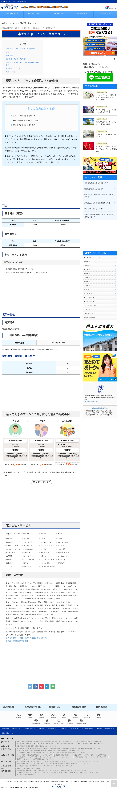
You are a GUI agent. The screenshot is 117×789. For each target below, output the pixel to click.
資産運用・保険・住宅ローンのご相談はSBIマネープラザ (71, 755)
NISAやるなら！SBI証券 (24, 741)
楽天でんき (27, 566)
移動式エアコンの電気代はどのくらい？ (106, 135)
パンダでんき (27, 545)
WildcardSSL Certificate (100, 408)
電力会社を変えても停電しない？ (96, 183)
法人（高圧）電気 (58, 721)
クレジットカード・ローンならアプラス (88, 761)
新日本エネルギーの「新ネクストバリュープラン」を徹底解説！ (106, 149)
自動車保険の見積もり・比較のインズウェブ (61, 761)
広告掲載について (7, 733)
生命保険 (30, 716)
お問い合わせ (74, 729)
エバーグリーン (28, 556)
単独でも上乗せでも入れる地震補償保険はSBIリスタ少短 (67, 752)
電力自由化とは (58, 13)
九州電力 (61, 538)
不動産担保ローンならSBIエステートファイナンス (32, 757)
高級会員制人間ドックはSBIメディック (29, 766)
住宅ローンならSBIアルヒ (98, 755)
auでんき (61, 545)
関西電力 (26, 533)
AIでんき (9, 542)
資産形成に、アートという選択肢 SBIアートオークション (86, 743)
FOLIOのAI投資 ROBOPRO (42, 741)
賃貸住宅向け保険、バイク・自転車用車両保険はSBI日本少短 (36, 750)
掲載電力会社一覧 (90, 317)
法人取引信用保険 (81, 721)
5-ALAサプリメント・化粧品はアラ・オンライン (58, 766)
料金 (7, 52)
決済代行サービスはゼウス (59, 773)
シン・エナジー (28, 559)
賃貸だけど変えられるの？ (94, 189)
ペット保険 (75, 716)
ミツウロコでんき (46, 545)
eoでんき (44, 549)
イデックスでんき (64, 552)
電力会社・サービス (13, 68)
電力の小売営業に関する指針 (17, 641)
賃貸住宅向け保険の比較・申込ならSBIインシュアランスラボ (69, 763)
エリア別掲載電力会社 (48, 566)
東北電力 (61, 533)
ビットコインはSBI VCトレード (27, 743)
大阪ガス (44, 556)
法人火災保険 (47, 721)
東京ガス (9, 563)
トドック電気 (45, 563)
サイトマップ (52, 729)
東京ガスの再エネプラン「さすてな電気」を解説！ (106, 123)
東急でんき (61, 559)
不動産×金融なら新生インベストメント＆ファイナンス (91, 757)
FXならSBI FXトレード (95, 741)
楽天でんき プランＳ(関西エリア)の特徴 (21, 49)
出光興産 (9, 556)
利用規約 (41, 729)
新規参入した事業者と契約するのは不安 (98, 203)
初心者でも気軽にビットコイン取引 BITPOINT (52, 743)
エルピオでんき (63, 542)
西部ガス (9, 559)
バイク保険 (53, 716)
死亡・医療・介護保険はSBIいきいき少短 (87, 748)
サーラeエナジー (63, 556)
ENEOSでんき (28, 549)
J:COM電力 (61, 549)
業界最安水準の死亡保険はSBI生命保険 (62, 748)
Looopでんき (10, 552)
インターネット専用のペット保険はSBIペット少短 (32, 752)
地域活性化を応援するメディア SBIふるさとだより (33, 763)
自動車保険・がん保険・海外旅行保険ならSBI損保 (32, 748)
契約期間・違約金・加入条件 (16, 59)
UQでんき (26, 552)
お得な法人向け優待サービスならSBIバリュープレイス (34, 771)
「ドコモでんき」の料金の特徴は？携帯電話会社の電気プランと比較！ (106, 97)
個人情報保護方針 (87, 729)
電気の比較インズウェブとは (11, 729)
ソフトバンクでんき (47, 559)
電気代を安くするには (35, 13)
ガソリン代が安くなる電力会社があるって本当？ (106, 111)
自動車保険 (18, 716)
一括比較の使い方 (12, 13)
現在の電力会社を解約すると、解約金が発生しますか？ (98, 216)
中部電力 (9, 538)
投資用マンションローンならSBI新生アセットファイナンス (35, 759)
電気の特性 (10, 56)
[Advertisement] (41, 184)
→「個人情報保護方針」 (92, 401)
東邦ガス (26, 563)
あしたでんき (45, 552)
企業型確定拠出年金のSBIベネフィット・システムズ (33, 773)
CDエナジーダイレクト (14, 549)
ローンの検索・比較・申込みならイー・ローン (31, 761)
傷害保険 (64, 716)
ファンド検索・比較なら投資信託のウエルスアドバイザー (35, 755)
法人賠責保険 (69, 721)
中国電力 (44, 538)
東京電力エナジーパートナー (13, 534)
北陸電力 (26, 538)
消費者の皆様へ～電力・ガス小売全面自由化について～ (27, 638)
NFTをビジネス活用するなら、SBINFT (29, 768)
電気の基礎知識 (105, 13)
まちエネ (9, 566)
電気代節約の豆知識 (82, 13)
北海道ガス (61, 563)
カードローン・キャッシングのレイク (61, 757)
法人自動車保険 (36, 721)
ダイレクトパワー (12, 545)
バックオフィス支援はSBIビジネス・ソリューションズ (69, 771)
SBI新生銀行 (21, 746)
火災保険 (41, 716)
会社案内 (63, 729)
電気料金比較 (87, 716)
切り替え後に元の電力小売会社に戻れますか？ (98, 196)
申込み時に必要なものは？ (94, 209)
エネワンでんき (46, 542)
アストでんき (27, 542)
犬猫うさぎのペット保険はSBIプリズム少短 (69, 750)
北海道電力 (44, 533)
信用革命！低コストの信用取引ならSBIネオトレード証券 (69, 741)
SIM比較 (98, 716)
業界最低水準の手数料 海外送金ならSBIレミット (41, 746)
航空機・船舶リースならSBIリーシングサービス (83, 773)
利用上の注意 (10, 72)
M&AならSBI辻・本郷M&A (25, 775)
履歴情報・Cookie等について (106, 729)
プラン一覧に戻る (41, 482)
